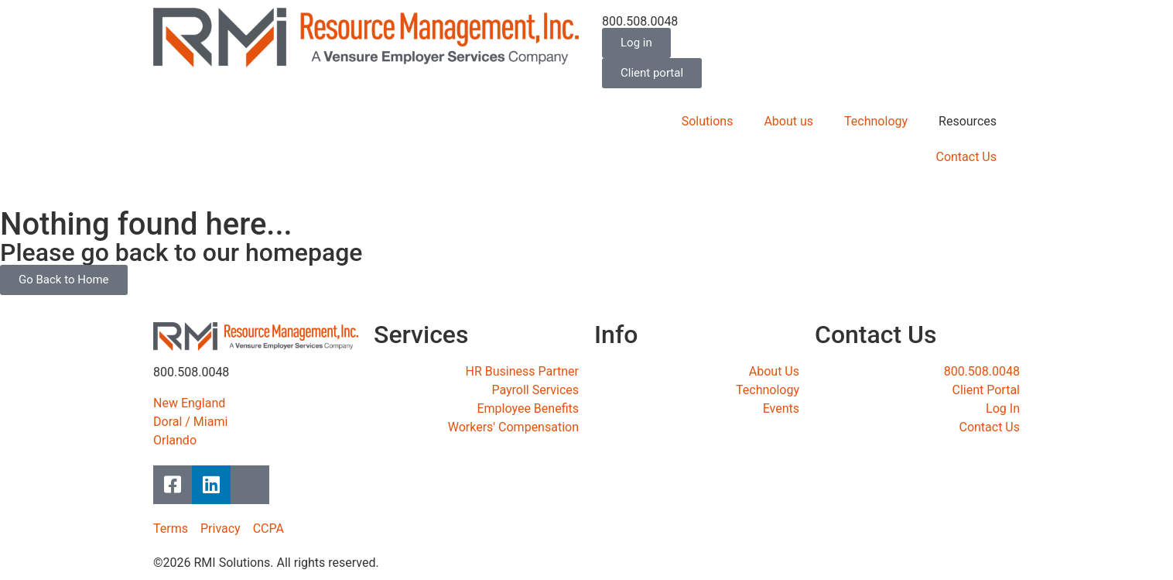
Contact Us (966, 156)
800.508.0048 (640, 21)
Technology (876, 121)
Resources (968, 121)
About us (788, 121)
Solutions (708, 121)
